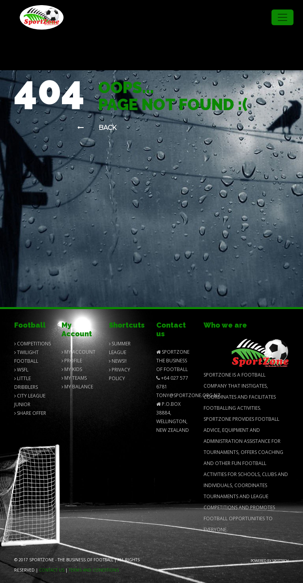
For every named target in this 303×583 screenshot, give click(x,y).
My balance (77, 386)
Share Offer (30, 413)
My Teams (74, 378)
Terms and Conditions (94, 570)
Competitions (32, 343)
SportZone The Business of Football (172, 361)
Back (96, 127)
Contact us (51, 570)
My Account (78, 352)
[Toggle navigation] (282, 17)
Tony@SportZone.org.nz (188, 395)
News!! (118, 361)
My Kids (72, 369)
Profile (72, 360)
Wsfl (21, 369)
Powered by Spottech (270, 560)
